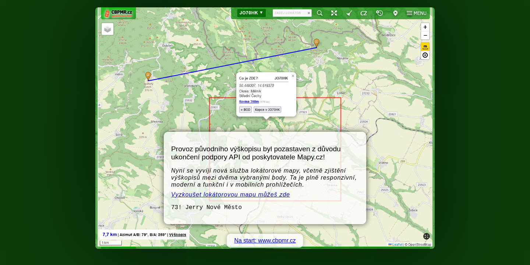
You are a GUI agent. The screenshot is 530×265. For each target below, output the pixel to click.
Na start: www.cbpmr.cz (265, 240)
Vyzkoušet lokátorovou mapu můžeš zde (230, 194)
